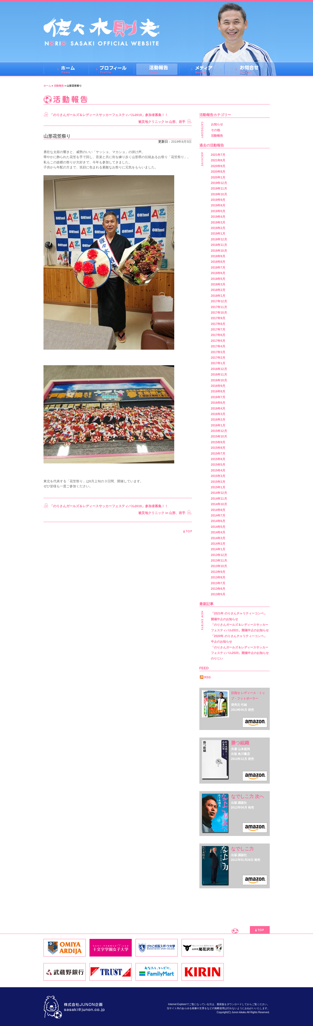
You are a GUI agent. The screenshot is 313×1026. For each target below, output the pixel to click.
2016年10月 (219, 380)
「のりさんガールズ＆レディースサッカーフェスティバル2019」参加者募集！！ (109, 115)
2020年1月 (218, 177)
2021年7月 (218, 155)
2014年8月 (218, 510)
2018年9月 (218, 256)
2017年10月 (219, 312)
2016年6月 (218, 403)
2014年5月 (218, 527)
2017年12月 (219, 301)
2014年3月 (218, 538)
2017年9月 (218, 318)
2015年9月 (218, 442)
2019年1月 (218, 233)
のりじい (217, 658)
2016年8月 (218, 391)
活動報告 (59, 85)
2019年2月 (218, 228)
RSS (207, 677)
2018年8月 (218, 262)
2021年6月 (218, 160)
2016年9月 (218, 386)
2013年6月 (218, 589)
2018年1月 (218, 296)
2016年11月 (219, 374)
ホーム (47, 85)
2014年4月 (218, 532)
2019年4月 (218, 216)
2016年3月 (218, 414)
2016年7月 (218, 397)
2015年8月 (218, 448)
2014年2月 (218, 543)
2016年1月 (218, 425)
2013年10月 (219, 566)
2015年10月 (219, 436)
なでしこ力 (242, 848)
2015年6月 (218, 459)
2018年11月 (219, 245)
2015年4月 (218, 470)
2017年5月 (218, 341)
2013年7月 (218, 583)
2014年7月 (218, 515)
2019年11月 (219, 188)
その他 (215, 130)
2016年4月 (218, 408)
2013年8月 (218, 577)
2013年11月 (219, 560)
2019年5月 (218, 211)
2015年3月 (218, 476)
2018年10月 (219, 250)
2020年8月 (218, 171)
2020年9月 (218, 166)
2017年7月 (218, 329)
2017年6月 (218, 335)
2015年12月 (219, 431)
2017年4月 (218, 346)
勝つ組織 (240, 742)
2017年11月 (219, 307)
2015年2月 (218, 482)
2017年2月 (218, 357)
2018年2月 (218, 290)
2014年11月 (219, 498)
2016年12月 (219, 369)
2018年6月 (218, 273)
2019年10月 (219, 194)
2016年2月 (218, 419)
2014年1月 (218, 549)
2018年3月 (218, 284)
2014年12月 (219, 493)
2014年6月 (218, 521)
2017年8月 (218, 324)
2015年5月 (218, 464)
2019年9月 (218, 200)
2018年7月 (218, 267)
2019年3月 (218, 222)
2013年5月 (218, 594)
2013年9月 (218, 572)
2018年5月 (218, 279)
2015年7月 (218, 453)
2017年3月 (218, 352)
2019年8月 (218, 205)
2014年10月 (219, 504)
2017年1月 (218, 363)
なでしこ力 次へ (247, 796)
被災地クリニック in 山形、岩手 (161, 122)
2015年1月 (218, 487)
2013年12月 (219, 555)
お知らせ (217, 124)
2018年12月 (219, 239)
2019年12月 (219, 183)
